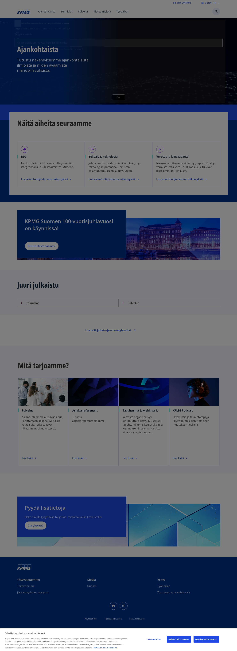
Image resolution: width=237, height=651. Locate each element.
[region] (118, 639)
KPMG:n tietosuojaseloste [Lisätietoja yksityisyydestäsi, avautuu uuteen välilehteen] (105, 648)
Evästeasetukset (154, 639)
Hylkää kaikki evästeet (178, 639)
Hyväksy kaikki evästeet (206, 639)
